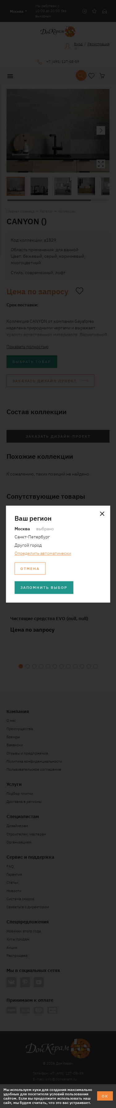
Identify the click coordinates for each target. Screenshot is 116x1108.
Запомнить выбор (43, 587)
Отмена (30, 568)
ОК (105, 1095)
